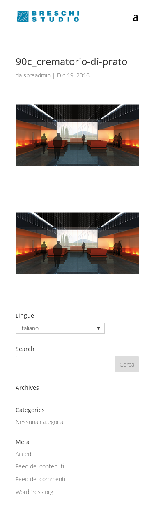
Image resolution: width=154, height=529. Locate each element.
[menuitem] (60, 328)
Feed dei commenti (40, 479)
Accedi (24, 454)
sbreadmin (37, 75)
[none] (60, 328)
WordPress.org (34, 492)
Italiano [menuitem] (29, 328)
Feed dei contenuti (40, 466)
